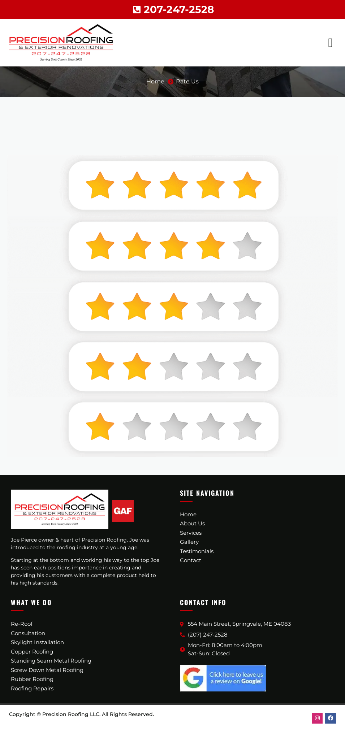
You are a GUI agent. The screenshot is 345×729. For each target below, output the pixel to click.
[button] (330, 42)
